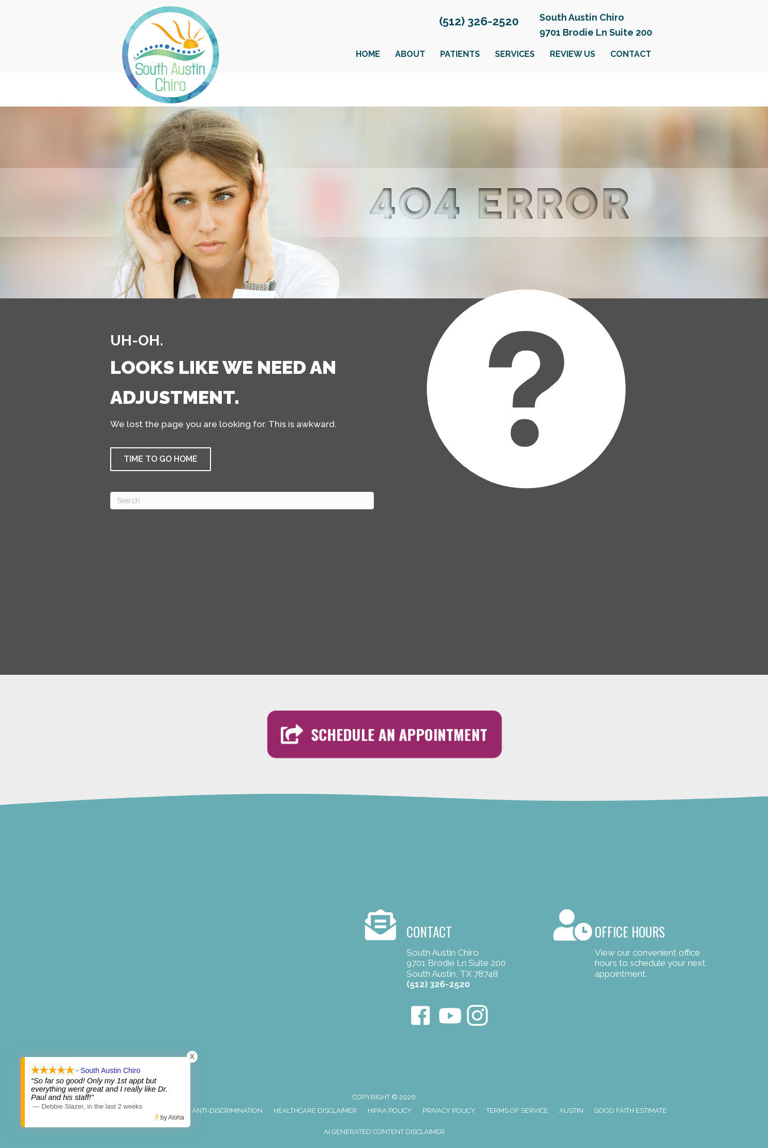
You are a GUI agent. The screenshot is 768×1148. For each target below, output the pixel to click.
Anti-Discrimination (227, 1110)
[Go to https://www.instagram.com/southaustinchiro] (477, 1017)
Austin (571, 1110)
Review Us (572, 54)
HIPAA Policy (390, 1110)
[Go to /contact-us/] (449, 951)
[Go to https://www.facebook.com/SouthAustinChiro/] (420, 1017)
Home (368, 54)
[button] (160, 459)
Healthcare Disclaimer (315, 1110)
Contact (630, 54)
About (410, 54)
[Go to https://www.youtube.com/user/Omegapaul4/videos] (449, 1016)
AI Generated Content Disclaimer (384, 1132)
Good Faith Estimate (630, 1110)
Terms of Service (517, 1110)
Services (515, 54)
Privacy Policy (449, 1110)
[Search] (242, 500)
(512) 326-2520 (479, 21)
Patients (460, 54)
